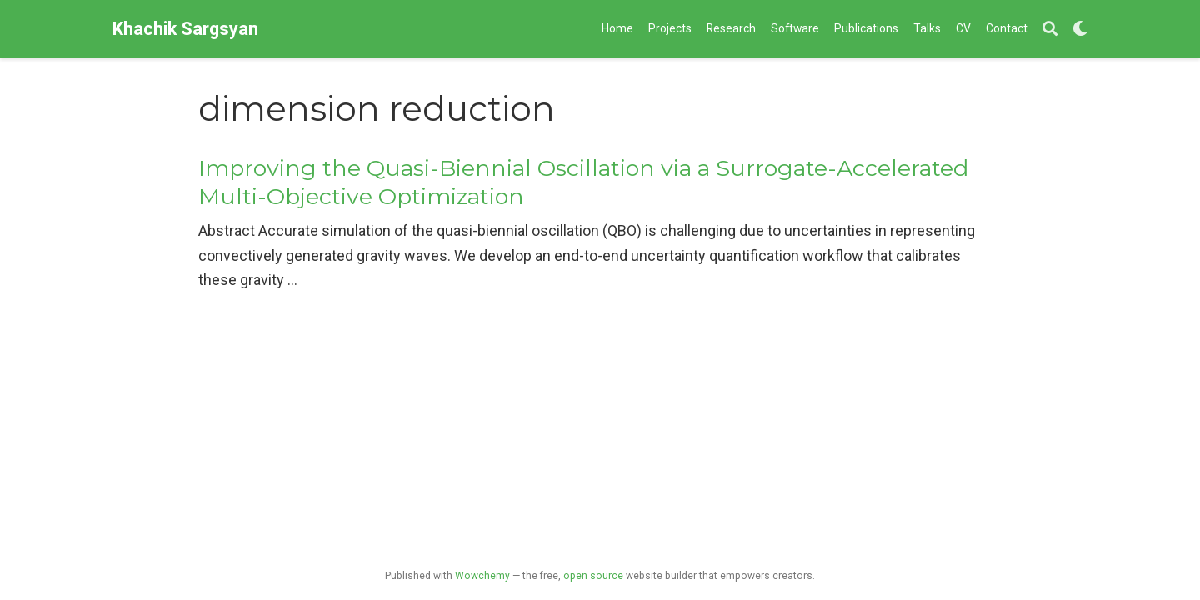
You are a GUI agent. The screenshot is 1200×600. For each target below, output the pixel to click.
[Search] (1050, 29)
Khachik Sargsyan (185, 28)
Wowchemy (482, 576)
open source (593, 576)
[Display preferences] (1080, 29)
